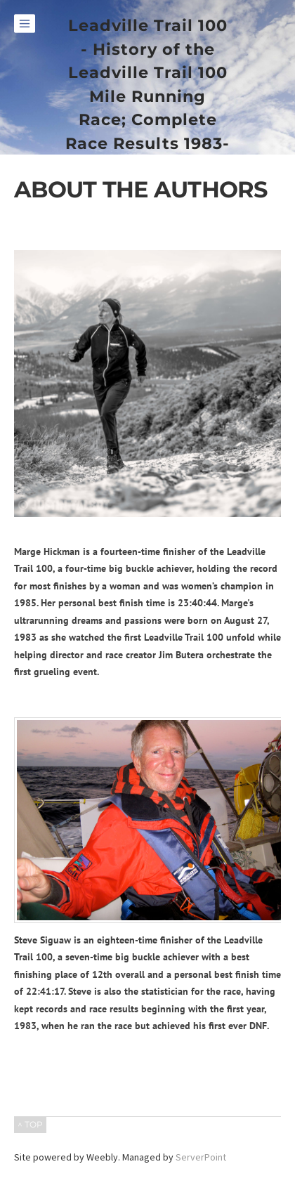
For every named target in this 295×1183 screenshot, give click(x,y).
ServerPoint (201, 1157)
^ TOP (30, 1124)
